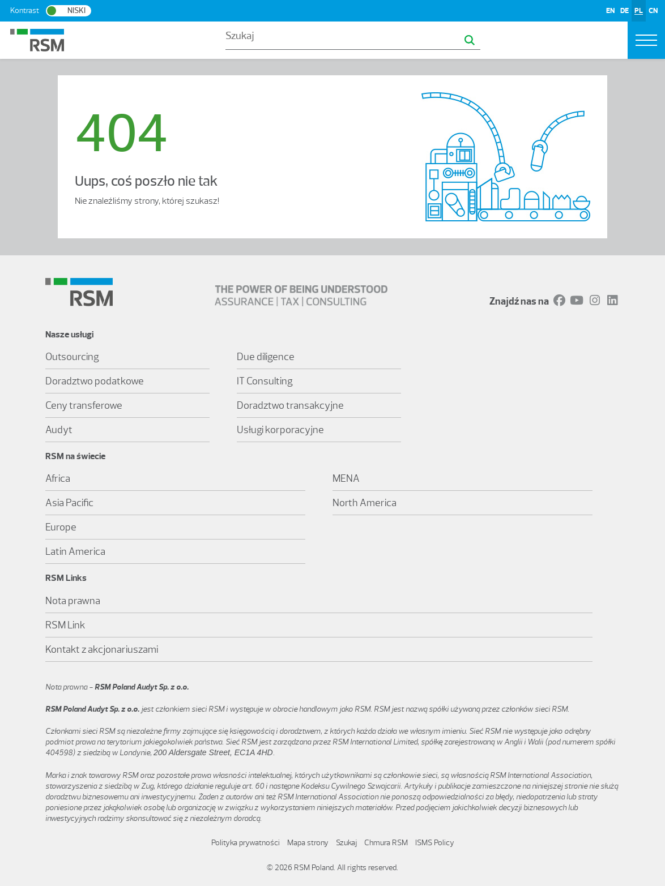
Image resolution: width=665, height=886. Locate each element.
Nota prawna (72, 600)
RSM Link (65, 625)
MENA (346, 478)
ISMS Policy (434, 843)
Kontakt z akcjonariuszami (101, 649)
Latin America (75, 551)
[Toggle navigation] (646, 40)
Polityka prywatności (245, 843)
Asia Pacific (69, 502)
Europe (60, 527)
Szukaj (346, 843)
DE (624, 10)
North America (365, 502)
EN (610, 10)
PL (638, 10)
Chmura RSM (386, 843)
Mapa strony (308, 843)
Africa (57, 478)
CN (653, 10)
